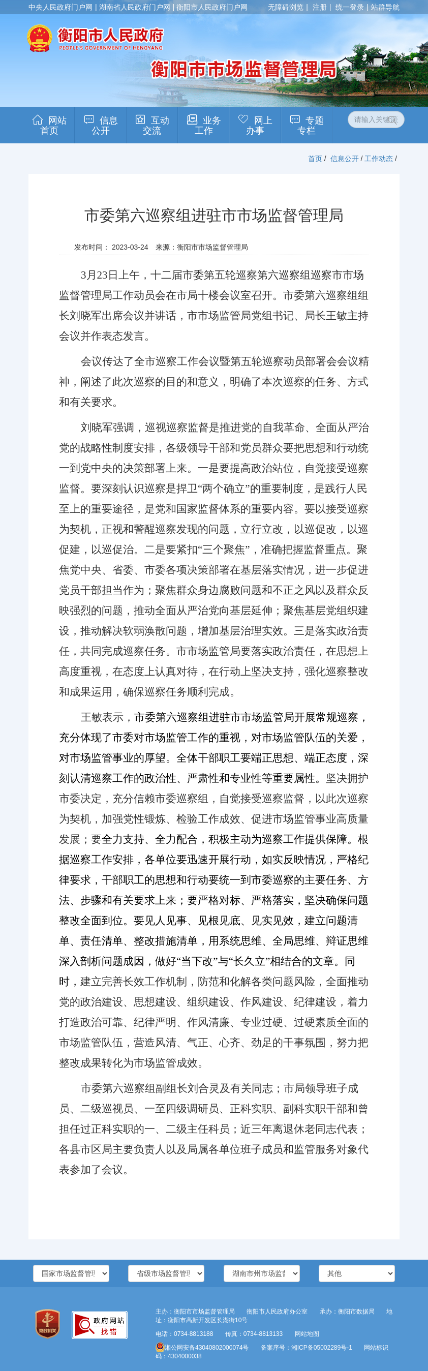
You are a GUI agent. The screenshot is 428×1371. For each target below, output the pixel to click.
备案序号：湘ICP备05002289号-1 (306, 1347)
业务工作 (208, 125)
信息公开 (104, 125)
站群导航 (385, 7)
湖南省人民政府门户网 (134, 7)
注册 (320, 7)
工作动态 (378, 159)
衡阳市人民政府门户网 (212, 7)
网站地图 (307, 1333)
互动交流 (156, 125)
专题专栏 (310, 125)
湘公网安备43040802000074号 (202, 1347)
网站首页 (53, 125)
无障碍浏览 (285, 7)
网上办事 (259, 125)
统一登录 (349, 7)
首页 (315, 159)
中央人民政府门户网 (60, 7)
